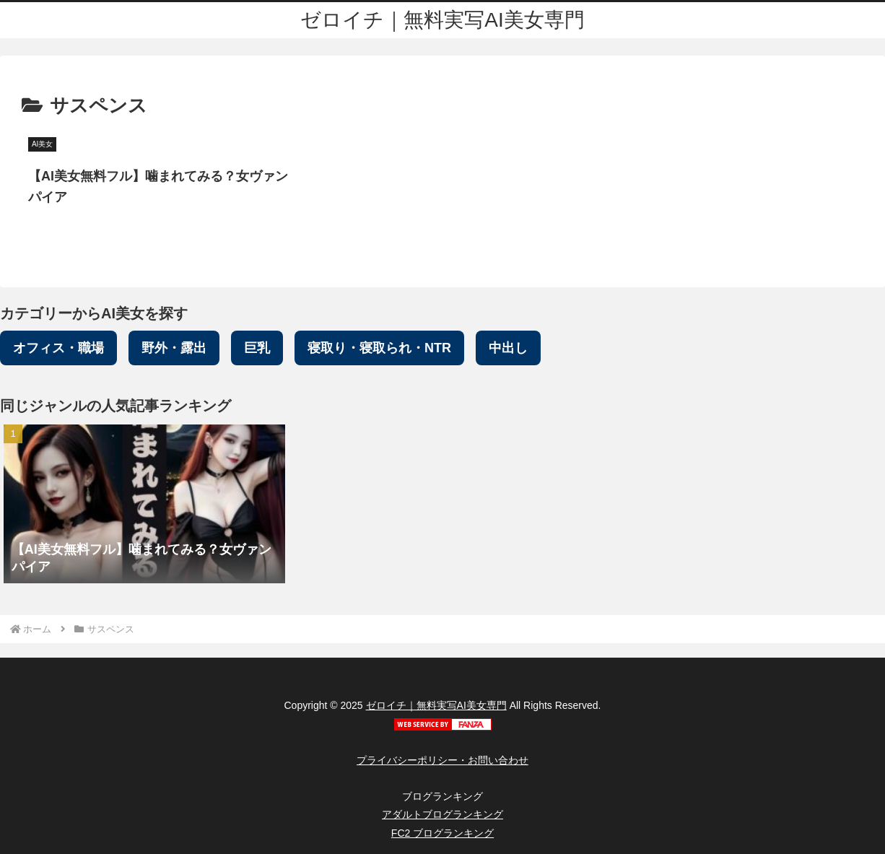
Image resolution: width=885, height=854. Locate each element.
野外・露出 (173, 348)
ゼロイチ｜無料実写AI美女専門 (436, 705)
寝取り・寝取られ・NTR (379, 348)
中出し (508, 348)
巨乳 (257, 348)
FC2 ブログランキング (442, 833)
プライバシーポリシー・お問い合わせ (442, 760)
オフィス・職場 (58, 348)
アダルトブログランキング (442, 814)
